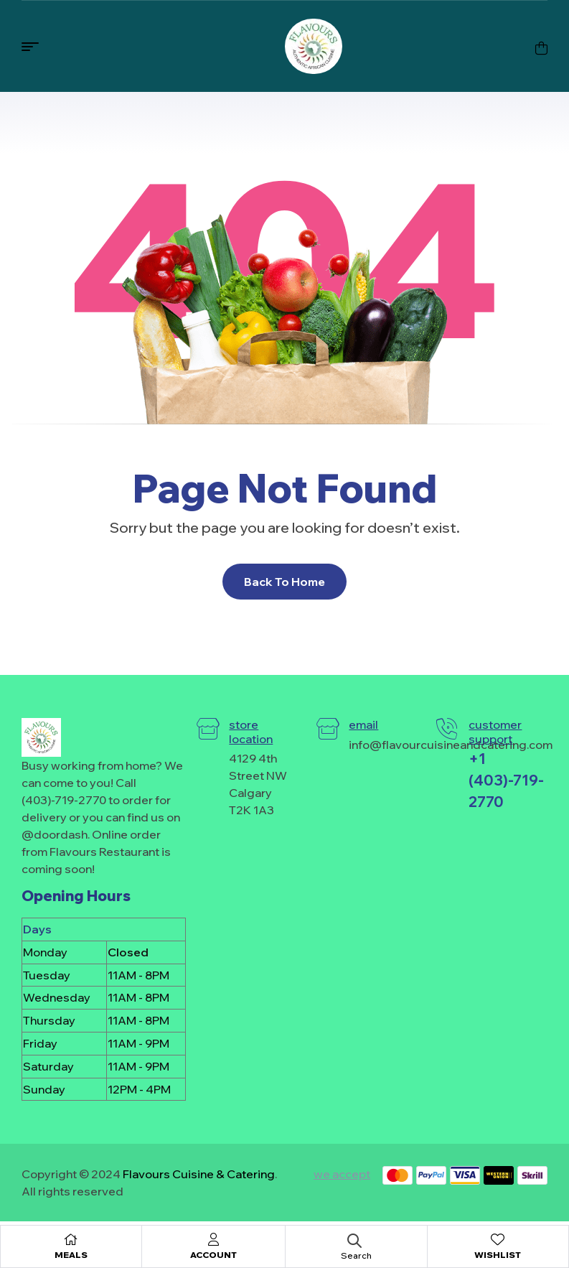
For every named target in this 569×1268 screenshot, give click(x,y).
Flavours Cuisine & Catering (199, 1174)
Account (213, 1254)
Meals (71, 1254)
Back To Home (284, 581)
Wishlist (497, 1254)
